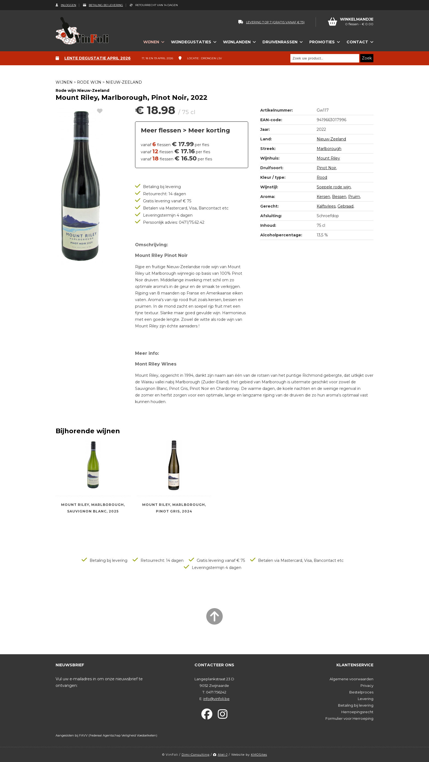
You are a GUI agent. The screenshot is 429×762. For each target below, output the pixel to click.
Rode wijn (89, 82)
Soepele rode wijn (334, 187)
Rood (322, 177)
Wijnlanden (237, 41)
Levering (365, 698)
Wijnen (151, 41)
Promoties (322, 41)
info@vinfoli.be (216, 698)
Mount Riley (328, 158)
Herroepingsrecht (357, 712)
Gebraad (345, 206)
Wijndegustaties (191, 41)
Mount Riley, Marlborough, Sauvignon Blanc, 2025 (93, 508)
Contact (357, 41)
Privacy (367, 685)
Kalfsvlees (326, 206)
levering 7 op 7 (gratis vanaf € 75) (271, 22)
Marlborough (329, 148)
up (366, 81)
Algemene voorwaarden (351, 679)
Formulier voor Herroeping (349, 718)
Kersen (323, 196)
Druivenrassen (280, 41)
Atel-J (220, 755)
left (360, 81)
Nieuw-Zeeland (124, 82)
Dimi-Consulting (196, 755)
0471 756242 (216, 692)
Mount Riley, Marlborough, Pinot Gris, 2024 (174, 508)
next (371, 81)
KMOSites (259, 755)
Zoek (367, 58)
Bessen (339, 196)
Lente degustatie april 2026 (97, 58)
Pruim (354, 196)
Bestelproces (361, 692)
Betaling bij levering (103, 5)
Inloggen (66, 5)
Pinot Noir (326, 167)
